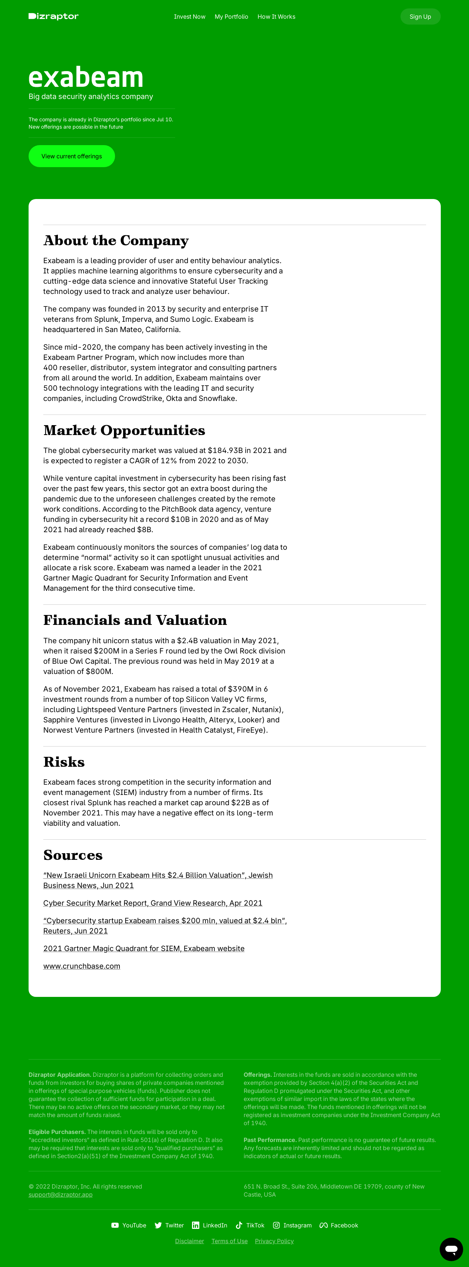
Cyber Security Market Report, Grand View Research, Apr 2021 (153, 903)
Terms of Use (229, 1241)
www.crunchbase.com (82, 966)
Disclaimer (189, 1241)
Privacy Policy (274, 1241)
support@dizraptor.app (61, 1194)
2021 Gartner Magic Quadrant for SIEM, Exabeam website (144, 948)
